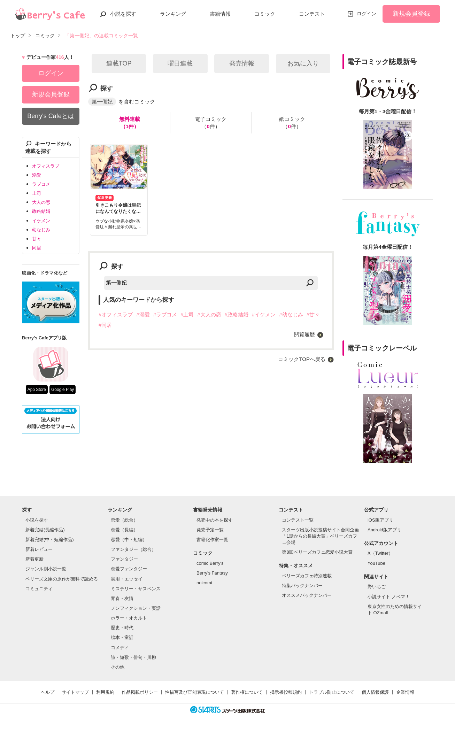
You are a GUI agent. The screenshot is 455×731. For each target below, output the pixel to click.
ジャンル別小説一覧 (45, 568)
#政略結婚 (236, 314)
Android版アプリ (384, 529)
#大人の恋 (209, 314)
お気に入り (303, 63)
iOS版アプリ (380, 520)
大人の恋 (41, 202)
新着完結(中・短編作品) (49, 539)
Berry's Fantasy (212, 573)
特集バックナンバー (302, 585)
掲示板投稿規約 (286, 692)
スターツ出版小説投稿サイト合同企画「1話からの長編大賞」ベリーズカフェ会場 (320, 536)
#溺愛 (142, 314)
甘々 (36, 238)
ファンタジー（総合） (133, 549)
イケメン (41, 220)
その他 (117, 667)
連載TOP (119, 63)
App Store (37, 389)
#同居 (105, 325)
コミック (264, 14)
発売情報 (241, 63)
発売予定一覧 (210, 529)
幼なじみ (41, 229)
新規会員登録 (411, 13)
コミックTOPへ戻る (301, 359)
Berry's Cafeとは (50, 116)
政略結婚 (41, 211)
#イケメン (264, 314)
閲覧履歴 (304, 334)
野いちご (377, 586)
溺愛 (36, 175)
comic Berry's (210, 563)
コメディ (120, 647)
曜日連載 (180, 63)
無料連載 (129, 123)
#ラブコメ (165, 314)
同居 (36, 248)
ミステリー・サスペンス (136, 588)
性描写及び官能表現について (194, 692)
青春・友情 (122, 598)
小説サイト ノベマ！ (389, 596)
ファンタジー (124, 559)
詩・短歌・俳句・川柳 (133, 657)
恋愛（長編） (124, 529)
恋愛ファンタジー (129, 568)
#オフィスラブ (116, 314)
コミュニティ (39, 588)
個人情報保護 (375, 692)
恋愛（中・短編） (129, 539)
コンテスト (312, 14)
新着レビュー (39, 549)
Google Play (62, 389)
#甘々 (313, 314)
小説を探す (123, 14)
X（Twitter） (380, 553)
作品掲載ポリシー (140, 692)
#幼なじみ (291, 314)
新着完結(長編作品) (45, 529)
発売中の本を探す (214, 520)
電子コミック (210, 123)
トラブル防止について (331, 692)
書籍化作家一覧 (212, 539)
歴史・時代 (122, 627)
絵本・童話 (122, 637)
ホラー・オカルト (129, 618)
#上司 (187, 314)
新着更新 (34, 559)
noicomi (204, 582)
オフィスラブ (45, 166)
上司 (36, 193)
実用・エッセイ (126, 579)
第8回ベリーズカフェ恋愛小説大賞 (317, 552)
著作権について (247, 692)
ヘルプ (47, 692)
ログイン (366, 13)
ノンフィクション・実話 (136, 608)
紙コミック (292, 123)
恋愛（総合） (124, 520)
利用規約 (105, 692)
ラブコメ (41, 184)
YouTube (376, 563)
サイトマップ (75, 692)
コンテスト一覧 (298, 520)
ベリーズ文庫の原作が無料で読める (61, 579)
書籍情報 (220, 14)
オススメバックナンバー (307, 595)
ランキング (173, 14)
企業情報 (405, 692)
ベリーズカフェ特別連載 (307, 575)
